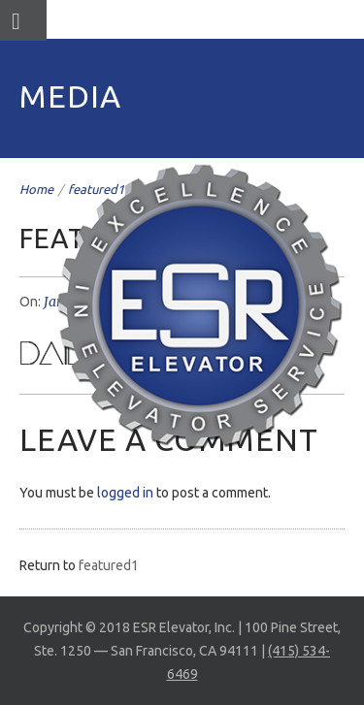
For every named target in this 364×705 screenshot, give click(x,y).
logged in (125, 492)
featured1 (109, 565)
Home (36, 189)
